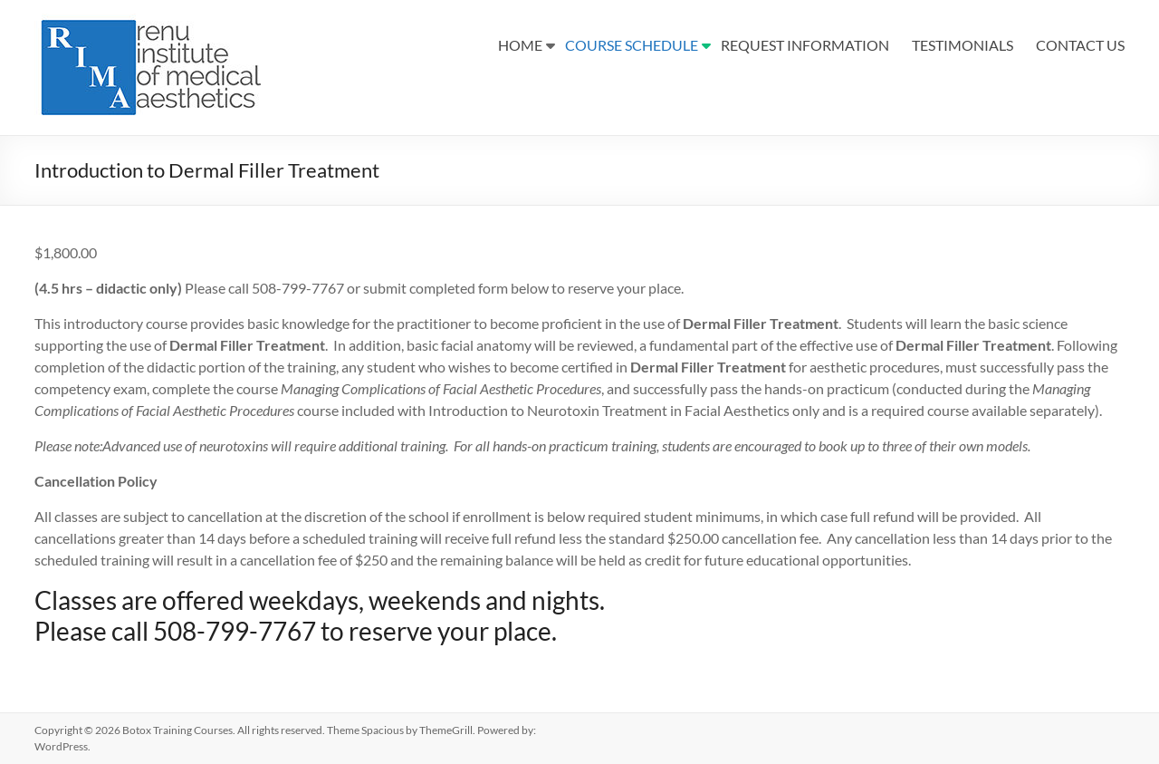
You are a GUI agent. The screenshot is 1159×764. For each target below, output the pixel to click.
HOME (520, 44)
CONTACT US (1080, 44)
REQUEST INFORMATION (805, 44)
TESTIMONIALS (962, 44)
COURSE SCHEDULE (631, 44)
